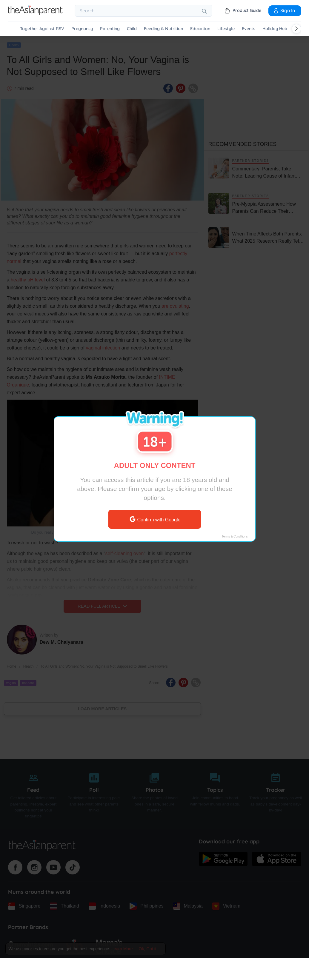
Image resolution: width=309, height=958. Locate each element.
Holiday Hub (274, 28)
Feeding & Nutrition (163, 28)
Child (132, 28)
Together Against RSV (42, 28)
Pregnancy (82, 28)
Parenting (110, 28)
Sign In (284, 10)
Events (248, 28)
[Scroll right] (296, 28)
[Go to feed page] (35, 13)
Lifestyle (226, 28)
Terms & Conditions (234, 536)
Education (200, 28)
